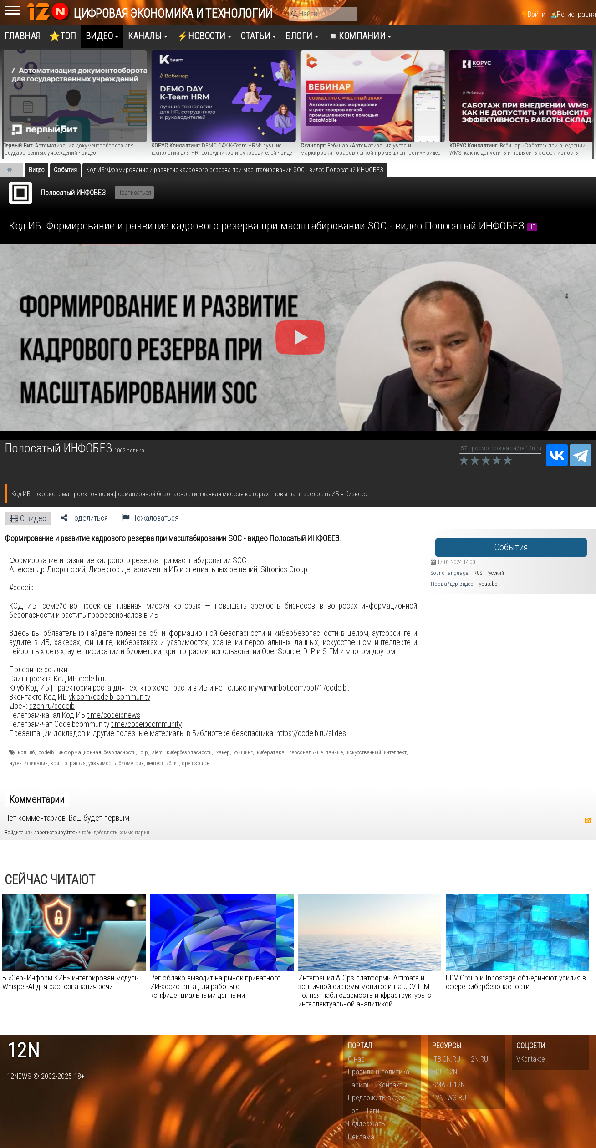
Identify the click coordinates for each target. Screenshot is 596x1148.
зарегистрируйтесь (55, 832)
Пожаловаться (150, 518)
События (511, 547)
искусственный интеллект (377, 752)
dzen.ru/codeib (52, 706)
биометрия (131, 763)
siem (157, 752)
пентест (155, 763)
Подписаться (134, 192)
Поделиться (84, 518)
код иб (26, 752)
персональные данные (316, 752)
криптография (68, 763)
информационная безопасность (97, 752)
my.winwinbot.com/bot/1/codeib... (300, 687)
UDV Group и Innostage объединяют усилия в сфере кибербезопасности (516, 982)
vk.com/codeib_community (109, 696)
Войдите (14, 832)
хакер (223, 752)
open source (195, 763)
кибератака (271, 752)
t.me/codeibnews (113, 715)
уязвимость (102, 763)
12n (23, 1050)
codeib (46, 752)
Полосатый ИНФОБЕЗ (73, 192)
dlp (144, 752)
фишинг (243, 752)
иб (168, 763)
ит (176, 763)
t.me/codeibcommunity (146, 724)
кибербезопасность (189, 752)
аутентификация (28, 763)
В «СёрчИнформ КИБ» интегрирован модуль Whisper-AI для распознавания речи (70, 982)
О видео (28, 518)
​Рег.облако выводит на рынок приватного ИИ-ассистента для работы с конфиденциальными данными (215, 986)
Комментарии (37, 799)
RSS (587, 820)
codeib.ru (93, 678)
